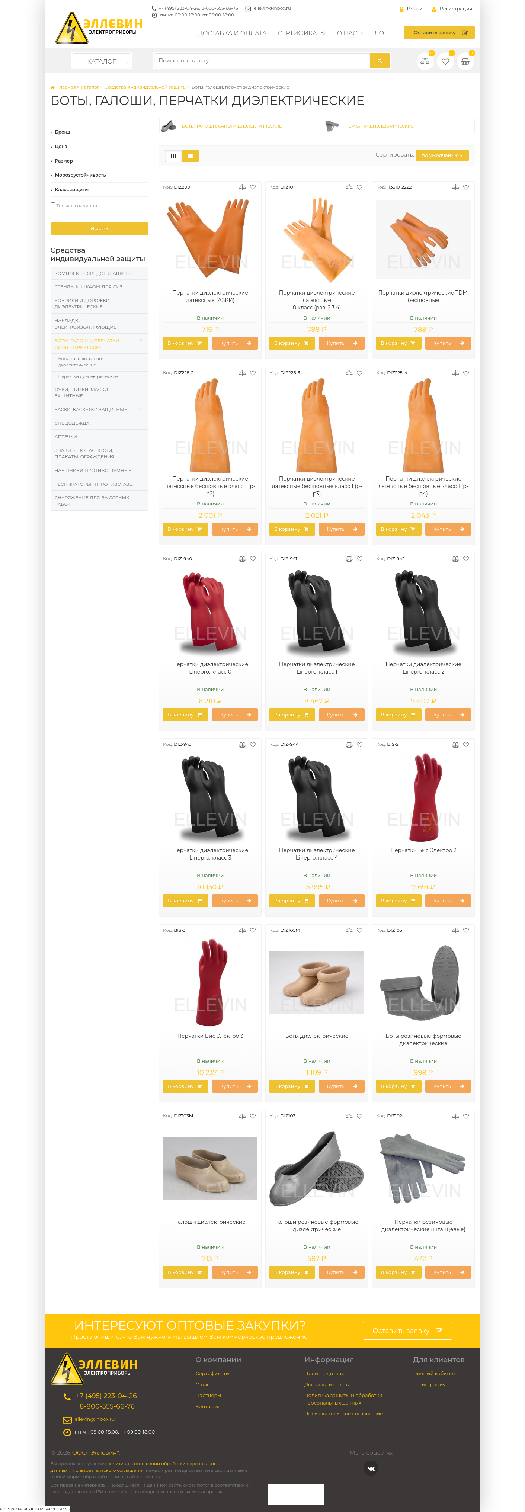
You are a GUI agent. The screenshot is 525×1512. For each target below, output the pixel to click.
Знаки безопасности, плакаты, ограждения (84, 453)
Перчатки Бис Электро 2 (423, 850)
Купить (236, 343)
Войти (411, 9)
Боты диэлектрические (316, 1036)
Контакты (207, 1406)
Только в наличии (74, 205)
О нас (347, 33)
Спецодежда (72, 423)
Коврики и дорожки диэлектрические (82, 304)
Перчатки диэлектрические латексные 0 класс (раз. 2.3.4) (317, 300)
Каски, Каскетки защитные (91, 409)
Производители (324, 1373)
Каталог (101, 61)
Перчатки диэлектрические (88, 376)
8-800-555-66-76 (219, 8)
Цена (59, 146)
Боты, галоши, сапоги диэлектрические (81, 361)
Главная (63, 87)
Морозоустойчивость (78, 175)
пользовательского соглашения (109, 1470)
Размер (62, 161)
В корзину (184, 343)
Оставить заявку (441, 32)
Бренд (61, 132)
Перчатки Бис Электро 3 (210, 1036)
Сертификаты (302, 33)
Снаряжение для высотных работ (92, 501)
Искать (99, 228)
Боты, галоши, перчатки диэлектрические (87, 344)
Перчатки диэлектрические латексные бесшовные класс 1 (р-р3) (317, 486)
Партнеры (208, 1395)
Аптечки (66, 436)
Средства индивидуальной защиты (145, 87)
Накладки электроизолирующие (85, 324)
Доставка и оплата (232, 33)
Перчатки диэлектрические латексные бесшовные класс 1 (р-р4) (423, 486)
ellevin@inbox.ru (272, 8)
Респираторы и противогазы (94, 484)
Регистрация (452, 9)
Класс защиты (70, 189)
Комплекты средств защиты (93, 273)
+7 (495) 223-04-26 (179, 8)
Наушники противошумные (93, 470)
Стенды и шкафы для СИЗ (89, 286)
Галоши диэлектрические (210, 1222)
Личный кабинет (434, 1373)
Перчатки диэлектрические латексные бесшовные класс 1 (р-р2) (210, 486)
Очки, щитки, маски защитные (81, 392)
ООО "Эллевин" (95, 1452)
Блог (379, 33)
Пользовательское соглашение (343, 1413)
